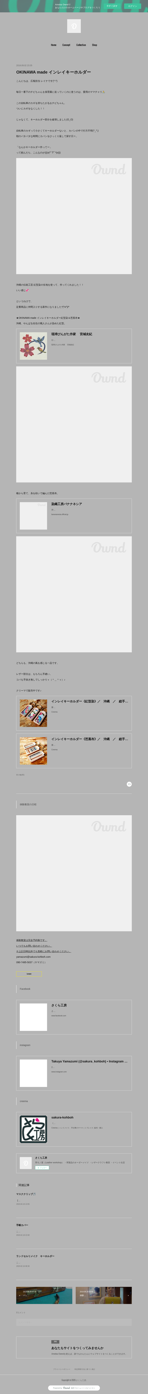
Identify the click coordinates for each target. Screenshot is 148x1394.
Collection (81, 45)
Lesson (29, 973)
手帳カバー (22, 1225)
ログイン (132, 6)
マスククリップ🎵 (26, 1194)
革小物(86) (20, 775)
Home (53, 45)
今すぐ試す (112, 6)
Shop (94, 45)
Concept (66, 45)
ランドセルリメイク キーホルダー (35, 1256)
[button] (53, 45)
